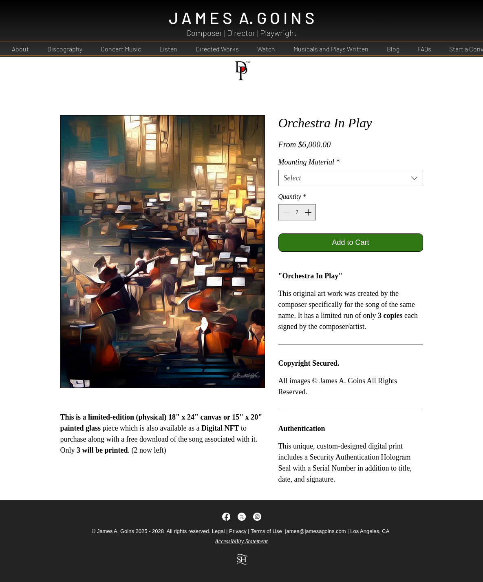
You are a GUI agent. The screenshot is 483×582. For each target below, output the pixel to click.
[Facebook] (226, 517)
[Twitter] (242, 517)
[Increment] (309, 212)
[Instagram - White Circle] (257, 517)
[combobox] (350, 178)
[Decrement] (285, 212)
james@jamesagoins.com (315, 531)
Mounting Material (309, 162)
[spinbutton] (297, 212)
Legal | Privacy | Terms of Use (247, 531)
